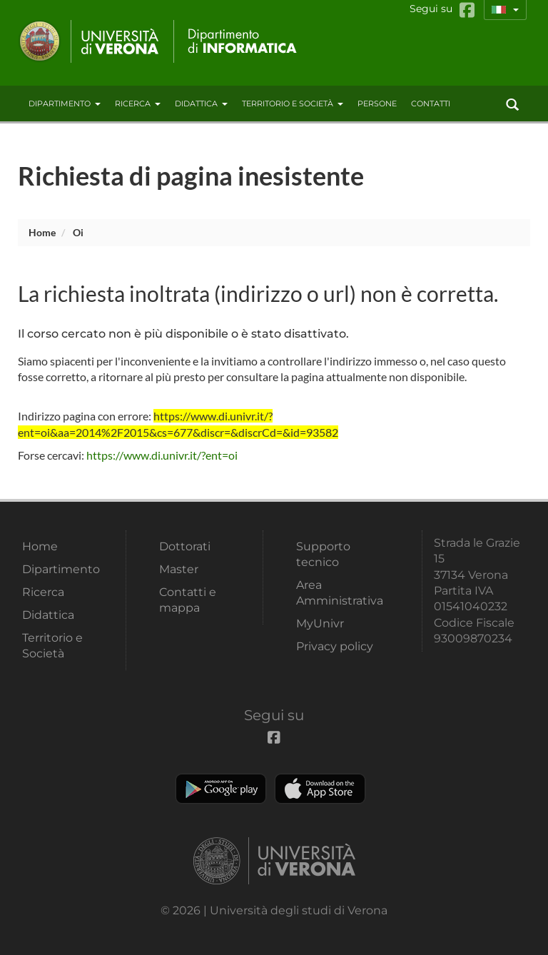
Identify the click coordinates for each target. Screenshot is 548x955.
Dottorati (184, 546)
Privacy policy (334, 646)
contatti (430, 103)
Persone (377, 103)
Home (42, 232)
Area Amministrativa (339, 592)
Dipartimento (65, 103)
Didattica (201, 103)
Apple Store (320, 788)
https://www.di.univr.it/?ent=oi (162, 455)
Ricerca (138, 103)
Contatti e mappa (187, 600)
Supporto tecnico (323, 554)
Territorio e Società (292, 103)
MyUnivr (320, 623)
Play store (220, 788)
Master (178, 569)
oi (78, 232)
